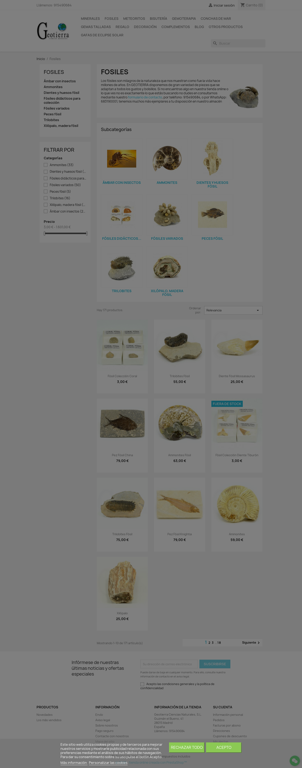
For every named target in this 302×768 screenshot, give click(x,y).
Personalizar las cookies (108, 762)
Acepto (223, 747)
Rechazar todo (187, 747)
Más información (74, 762)
